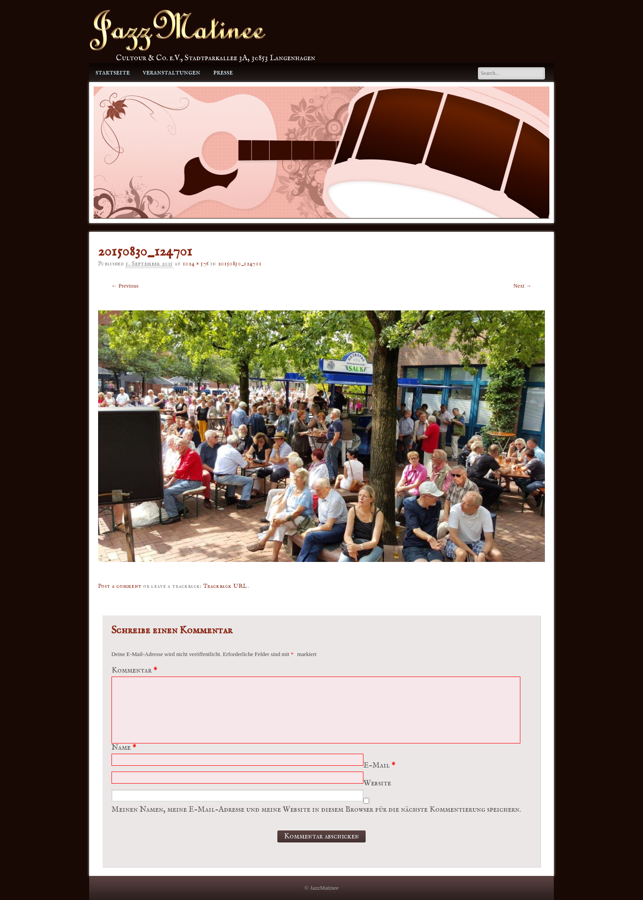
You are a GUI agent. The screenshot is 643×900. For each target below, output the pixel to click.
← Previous (125, 286)
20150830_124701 (240, 264)
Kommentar (135, 670)
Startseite (112, 72)
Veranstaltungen (171, 72)
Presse (223, 72)
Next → (522, 286)
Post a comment (120, 586)
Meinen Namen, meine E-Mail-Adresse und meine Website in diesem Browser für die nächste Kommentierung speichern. (316, 810)
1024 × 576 (196, 264)
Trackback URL (225, 586)
